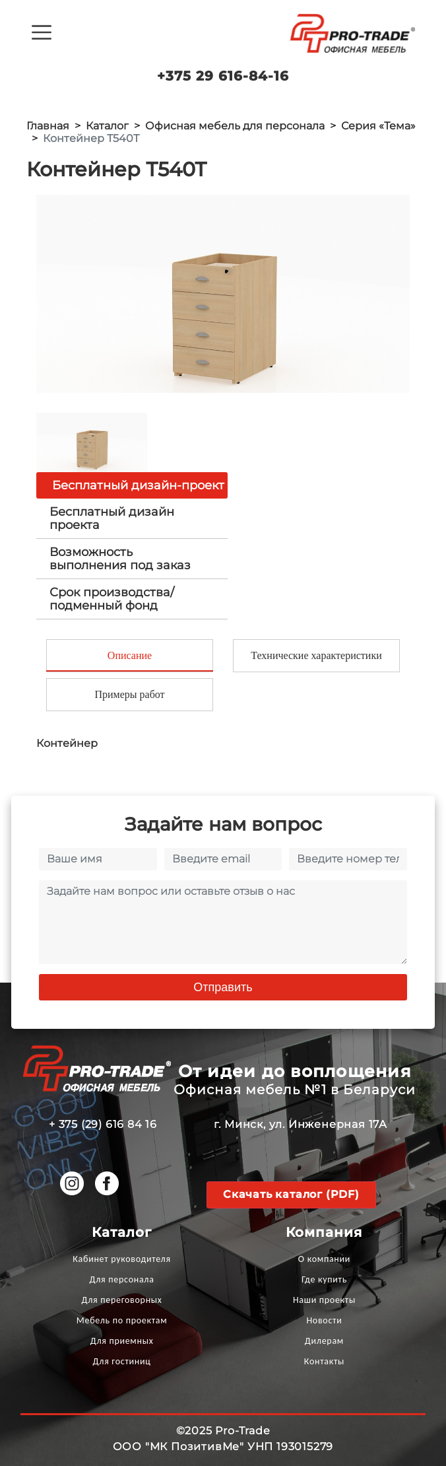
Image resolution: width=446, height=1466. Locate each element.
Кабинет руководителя (121, 1259)
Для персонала (122, 1279)
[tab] (132, 518)
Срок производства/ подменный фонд (111, 599)
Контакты (324, 1361)
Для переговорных (122, 1300)
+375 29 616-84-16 (223, 76)
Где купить (324, 1279)
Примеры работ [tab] (129, 694)
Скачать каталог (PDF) (291, 1194)
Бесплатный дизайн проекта (111, 518)
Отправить (222, 987)
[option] (223, 294)
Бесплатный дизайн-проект (138, 485)
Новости (324, 1320)
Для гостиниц (122, 1361)
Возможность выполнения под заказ (120, 559)
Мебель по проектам (122, 1320)
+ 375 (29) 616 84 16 (103, 1124)
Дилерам (324, 1340)
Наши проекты (324, 1300)
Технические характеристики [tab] (316, 655)
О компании (324, 1259)
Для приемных (122, 1340)
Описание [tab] (130, 655)
